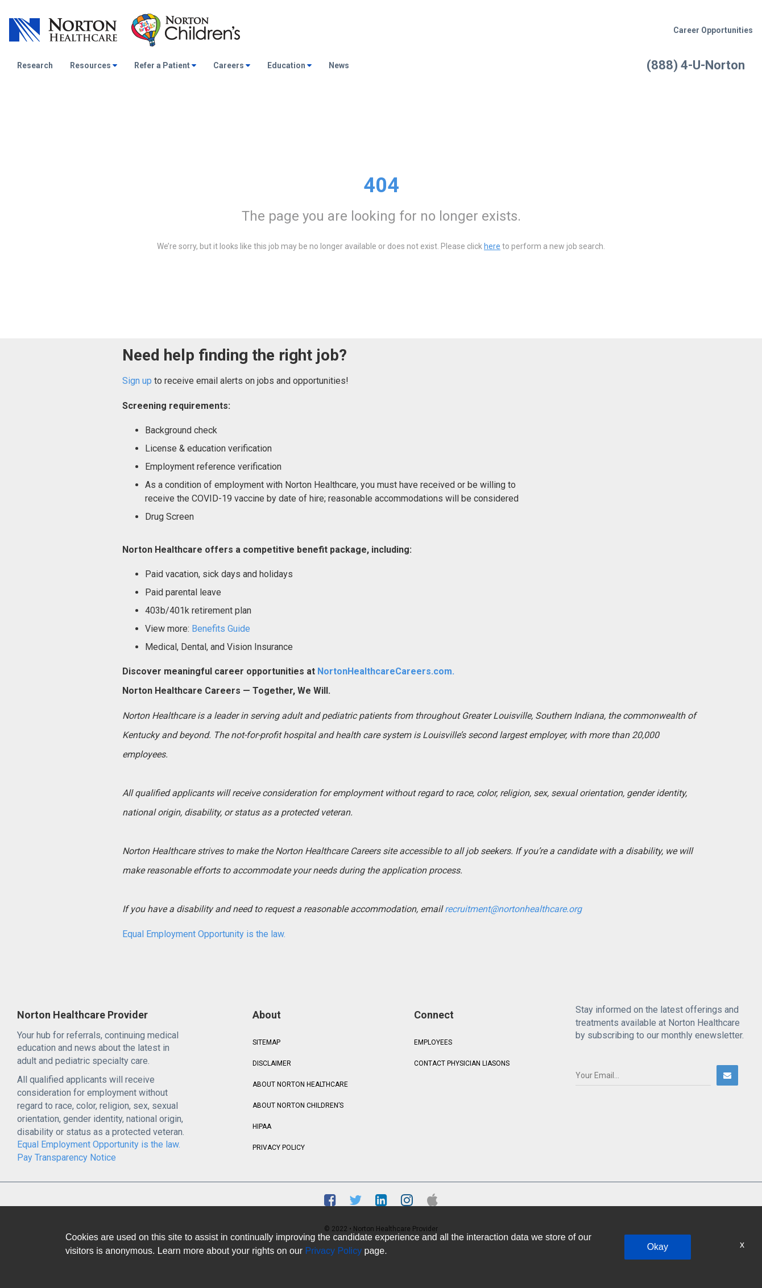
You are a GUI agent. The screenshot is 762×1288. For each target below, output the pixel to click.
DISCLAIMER (271, 1063)
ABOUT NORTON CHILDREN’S (297, 1105)
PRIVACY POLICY (278, 1148)
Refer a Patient (165, 65)
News (339, 65)
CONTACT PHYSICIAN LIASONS (462, 1063)
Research (35, 65)
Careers (231, 65)
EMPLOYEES (433, 1042)
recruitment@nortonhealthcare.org (513, 909)
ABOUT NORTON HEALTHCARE (300, 1084)
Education (289, 65)
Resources (93, 65)
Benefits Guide (219, 628)
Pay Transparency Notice (66, 1157)
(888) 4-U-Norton (696, 65)
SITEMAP (266, 1042)
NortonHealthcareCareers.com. (384, 671)
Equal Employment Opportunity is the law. (203, 934)
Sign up (137, 380)
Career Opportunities (713, 30)
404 (381, 185)
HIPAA (261, 1126)
